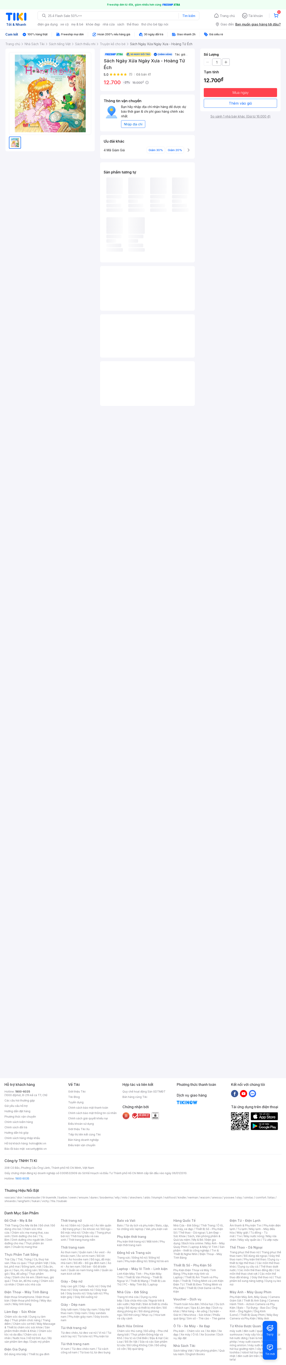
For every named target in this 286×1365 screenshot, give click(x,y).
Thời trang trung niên (81, 1239)
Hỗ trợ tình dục (36, 1338)
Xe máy (185, 1334)
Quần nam (85, 1252)
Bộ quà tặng (135, 1348)
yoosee (229, 1197)
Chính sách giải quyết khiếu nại (88, 1118)
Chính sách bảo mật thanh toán (88, 1107)
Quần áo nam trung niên (84, 1270)
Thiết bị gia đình (39, 1354)
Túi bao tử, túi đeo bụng (95, 1352)
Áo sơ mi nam (86, 1255)
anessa (217, 1197)
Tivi (239, 1236)
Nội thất (136, 1304)
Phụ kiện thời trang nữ (131, 1241)
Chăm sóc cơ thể (24, 1323)
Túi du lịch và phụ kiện (139, 1225)
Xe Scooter (207, 1334)
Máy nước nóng (254, 1236)
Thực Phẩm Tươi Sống (21, 1254)
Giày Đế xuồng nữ (86, 1297)
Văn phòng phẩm (206, 1350)
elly (117, 1197)
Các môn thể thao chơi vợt (255, 1271)
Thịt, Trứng (24, 1259)
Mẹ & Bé (197, 1239)
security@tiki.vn (36, 1148)
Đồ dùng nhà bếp (15, 1354)
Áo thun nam (69, 1252)
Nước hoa (19, 1338)
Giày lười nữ (94, 1293)
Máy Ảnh (263, 1318)
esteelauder (32, 1197)
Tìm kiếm (188, 16)
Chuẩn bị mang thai (25, 1247)
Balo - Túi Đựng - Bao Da (254, 1307)
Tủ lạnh (242, 1229)
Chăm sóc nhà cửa (29, 1284)
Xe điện (211, 1331)
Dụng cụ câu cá (248, 1266)
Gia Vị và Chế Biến (136, 1338)
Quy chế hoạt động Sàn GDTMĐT (144, 1091)
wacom (205, 1197)
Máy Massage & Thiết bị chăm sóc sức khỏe (29, 1325)
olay (239, 1197)
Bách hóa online (192, 1243)
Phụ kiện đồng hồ (136, 1261)
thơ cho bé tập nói (154, 24)
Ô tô (195, 1334)
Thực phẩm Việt (38, 1263)
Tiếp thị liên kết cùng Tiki (84, 1134)
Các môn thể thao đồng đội (255, 1270)
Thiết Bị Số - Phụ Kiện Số (192, 1265)
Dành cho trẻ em (23, 1277)
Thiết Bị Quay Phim (252, 1314)
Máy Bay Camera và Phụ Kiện (254, 1316)
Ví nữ (102, 1332)
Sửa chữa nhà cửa (135, 1300)
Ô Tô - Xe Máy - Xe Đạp (191, 1326)
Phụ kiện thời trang (131, 1236)
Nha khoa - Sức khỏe (197, 1314)
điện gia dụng (48, 24)
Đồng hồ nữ (139, 1257)
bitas (271, 1197)
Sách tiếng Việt (183, 1350)
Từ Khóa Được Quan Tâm (249, 1326)
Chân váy (88, 1232)
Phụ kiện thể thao (255, 1259)
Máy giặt (242, 1232)
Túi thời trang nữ (73, 1328)
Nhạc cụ (147, 1314)
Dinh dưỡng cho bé (24, 1236)
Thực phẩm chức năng (26, 1320)
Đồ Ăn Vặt (131, 1341)
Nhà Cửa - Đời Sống (132, 1292)
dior (19, 1197)
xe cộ (64, 24)
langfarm (24, 1201)
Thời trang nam (72, 1247)
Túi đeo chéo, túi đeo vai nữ (79, 1332)
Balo (120, 1225)
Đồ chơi (44, 1225)
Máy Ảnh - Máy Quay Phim (250, 1292)
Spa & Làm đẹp (200, 1307)
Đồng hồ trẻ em (159, 1261)
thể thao (133, 24)
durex (94, 1197)
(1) (130, 74)
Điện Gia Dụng (15, 1349)
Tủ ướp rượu (270, 1239)
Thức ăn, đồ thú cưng (25, 1281)
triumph (157, 1197)
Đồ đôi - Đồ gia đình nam (89, 1263)
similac (248, 1197)
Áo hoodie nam (78, 1259)
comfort (261, 1197)
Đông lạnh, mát (31, 1266)
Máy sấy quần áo (249, 1239)
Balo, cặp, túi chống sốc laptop (143, 1227)
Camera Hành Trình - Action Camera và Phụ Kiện (254, 1304)
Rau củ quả (18, 1263)
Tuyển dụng (76, 1102)
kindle (182, 1197)
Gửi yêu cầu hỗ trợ (15, 1106)
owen (73, 1197)
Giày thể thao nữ (262, 1277)
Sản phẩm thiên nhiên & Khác (27, 1329)
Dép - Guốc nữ (89, 1286)
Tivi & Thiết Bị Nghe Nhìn (196, 1252)
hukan (36, 1201)
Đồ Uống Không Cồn (140, 1345)
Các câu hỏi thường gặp (19, 1100)
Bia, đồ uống (19, 1273)
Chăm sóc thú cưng (129, 1331)
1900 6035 (22, 1178)
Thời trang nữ (71, 1220)
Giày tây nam (88, 1309)
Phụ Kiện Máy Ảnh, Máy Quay (248, 1297)
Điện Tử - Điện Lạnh (245, 1220)
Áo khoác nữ (91, 1229)
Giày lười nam (69, 1309)
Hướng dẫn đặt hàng (17, 1111)
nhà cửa (109, 24)
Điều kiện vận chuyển (81, 1145)
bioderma (106, 1197)
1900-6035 (22, 1091)
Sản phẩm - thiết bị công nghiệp (199, 1248)
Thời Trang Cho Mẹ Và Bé (20, 1225)
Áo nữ (64, 1225)
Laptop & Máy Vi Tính (203, 1247)
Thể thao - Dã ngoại (192, 1232)
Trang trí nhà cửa (128, 1297)
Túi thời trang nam (75, 1344)
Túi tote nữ (85, 1336)
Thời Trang (208, 1225)
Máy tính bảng (22, 1304)
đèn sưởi (249, 1331)
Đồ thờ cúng (132, 1314)
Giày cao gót (69, 1286)
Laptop (153, 1284)
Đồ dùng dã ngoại (255, 1255)
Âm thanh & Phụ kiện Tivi (245, 1225)
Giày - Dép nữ (71, 1281)
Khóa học (207, 1304)
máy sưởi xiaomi (258, 1345)
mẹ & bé (77, 24)
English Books (195, 1354)
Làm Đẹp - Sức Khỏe (20, 1312)
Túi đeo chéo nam (83, 1348)
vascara (9, 1197)
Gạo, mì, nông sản (25, 1270)
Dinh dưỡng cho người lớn (28, 1239)
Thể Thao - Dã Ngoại (246, 1247)
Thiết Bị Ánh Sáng (255, 1300)
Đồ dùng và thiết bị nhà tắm (143, 1307)
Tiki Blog (74, 1097)
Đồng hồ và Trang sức (134, 1253)
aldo (147, 1197)
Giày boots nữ (76, 1293)
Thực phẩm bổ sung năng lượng (255, 1279)
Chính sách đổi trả (15, 1127)
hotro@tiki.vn (37, 1143)
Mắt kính (152, 1241)
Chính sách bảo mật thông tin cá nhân (92, 1113)
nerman (193, 1197)
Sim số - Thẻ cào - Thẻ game (206, 1318)
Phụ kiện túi (101, 1336)
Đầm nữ (75, 1225)
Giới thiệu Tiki (77, 1091)
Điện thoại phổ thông (25, 1300)
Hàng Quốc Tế (184, 1220)
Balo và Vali (126, 1220)
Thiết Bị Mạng (139, 1281)
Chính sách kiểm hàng (18, 1122)
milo (125, 1197)
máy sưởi (235, 1331)
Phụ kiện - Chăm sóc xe (188, 1331)
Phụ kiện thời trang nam (141, 1243)
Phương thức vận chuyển (20, 1116)
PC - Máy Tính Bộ (135, 1284)
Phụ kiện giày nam (80, 1316)
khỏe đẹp (93, 24)
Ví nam (65, 1348)
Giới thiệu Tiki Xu (79, 1129)
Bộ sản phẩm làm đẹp (28, 1339)
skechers (136, 1197)
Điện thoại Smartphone (19, 1297)
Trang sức (123, 1257)
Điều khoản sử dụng (81, 1123)
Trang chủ (227, 16)
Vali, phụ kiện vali (157, 1229)
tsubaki (62, 1201)
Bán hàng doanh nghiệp (83, 1139)
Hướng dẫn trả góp (16, 1132)
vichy (45, 1201)
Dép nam (81, 1313)
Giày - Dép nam (73, 1304)
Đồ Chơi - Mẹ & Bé (18, 1220)
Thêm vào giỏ (240, 103)
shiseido (10, 1201)
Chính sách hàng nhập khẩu (22, 1138)
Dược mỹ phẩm (40, 1341)
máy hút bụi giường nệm (253, 1347)
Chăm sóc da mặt (15, 1316)
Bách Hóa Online (130, 1326)
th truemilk (49, 1197)
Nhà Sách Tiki (184, 1346)
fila (53, 1201)
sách (120, 24)
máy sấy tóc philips (257, 1334)
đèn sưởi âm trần (248, 1356)
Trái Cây (9, 1259)
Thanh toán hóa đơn (186, 1304)
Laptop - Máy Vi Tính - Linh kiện (142, 1269)
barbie (63, 1197)
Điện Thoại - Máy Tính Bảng (26, 1292)
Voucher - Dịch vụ (187, 1299)
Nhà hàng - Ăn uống (194, 1311)
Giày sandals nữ (83, 1289)
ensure (83, 1197)
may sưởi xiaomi (249, 1341)
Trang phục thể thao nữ (244, 1252)
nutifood (170, 1197)
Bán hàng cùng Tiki (134, 1097)
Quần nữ (87, 1225)
